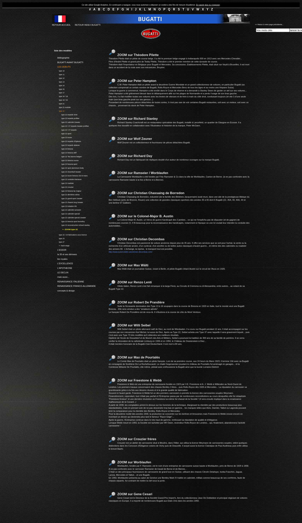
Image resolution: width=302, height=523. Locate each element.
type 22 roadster (64, 182)
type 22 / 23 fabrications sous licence (70, 234)
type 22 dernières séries (67, 194)
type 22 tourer (63, 137)
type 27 (59, 241)
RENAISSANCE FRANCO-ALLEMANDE (75, 285)
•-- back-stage (61, 245)
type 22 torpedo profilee (66, 118)
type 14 (59, 85)
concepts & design (64, 290)
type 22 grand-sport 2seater (68, 198)
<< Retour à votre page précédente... (269, 24)
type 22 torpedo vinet (65, 114)
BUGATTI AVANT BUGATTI (68, 61)
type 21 (59, 103)
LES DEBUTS (62, 66)
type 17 (59, 92)
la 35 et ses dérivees (65, 254)
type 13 (59, 81)
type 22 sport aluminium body (69, 167)
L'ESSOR (60, 249)
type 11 (59, 74)
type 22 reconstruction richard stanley (72, 224)
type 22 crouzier (63, 186)
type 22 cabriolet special (67, 213)
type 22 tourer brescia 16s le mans (71, 175)
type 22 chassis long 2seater (68, 201)
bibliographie (61, 57)
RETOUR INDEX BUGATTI (88, 25)
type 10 (59, 70)
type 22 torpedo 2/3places (67, 140)
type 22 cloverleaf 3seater (67, 171)
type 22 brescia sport (65, 163)
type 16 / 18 (61, 95)
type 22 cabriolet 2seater (67, 121)
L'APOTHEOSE (63, 267)
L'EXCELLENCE (63, 263)
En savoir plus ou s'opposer (208, 5)
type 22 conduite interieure (68, 179)
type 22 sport (62, 133)
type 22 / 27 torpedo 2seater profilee (71, 125)
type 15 (59, 88)
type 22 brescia (63, 148)
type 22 (59, 110)
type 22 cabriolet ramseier (67, 209)
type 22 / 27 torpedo (65, 129)
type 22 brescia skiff (65, 152)
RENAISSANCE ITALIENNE (69, 281)
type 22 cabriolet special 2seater (70, 217)
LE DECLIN (61, 272)
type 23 (59, 238)
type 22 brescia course (66, 160)
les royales (60, 258)
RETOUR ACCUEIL (61, 25)
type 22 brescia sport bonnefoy (69, 221)
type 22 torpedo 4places (67, 144)
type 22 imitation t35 (65, 205)
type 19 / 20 (61, 99)
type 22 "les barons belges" (68, 156)
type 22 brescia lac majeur (67, 190)
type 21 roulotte (62, 106)
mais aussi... (61, 276)
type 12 (59, 77)
